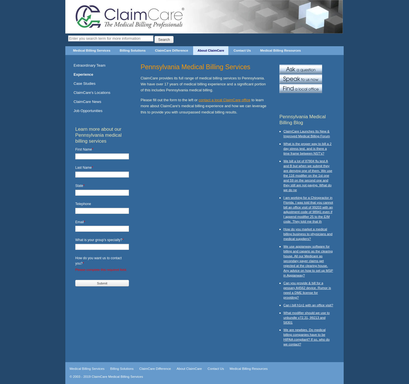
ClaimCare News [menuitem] (87, 102)
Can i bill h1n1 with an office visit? (308, 305)
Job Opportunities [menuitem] (88, 111)
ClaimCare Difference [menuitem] (171, 50)
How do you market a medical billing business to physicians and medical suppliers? (308, 233)
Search (164, 39)
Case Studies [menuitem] (84, 83)
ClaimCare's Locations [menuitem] (92, 92)
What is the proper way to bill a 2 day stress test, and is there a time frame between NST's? (307, 148)
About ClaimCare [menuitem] (210, 50)
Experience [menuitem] (83, 74)
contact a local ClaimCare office (224, 100)
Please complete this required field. (101, 269)
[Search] (110, 38)
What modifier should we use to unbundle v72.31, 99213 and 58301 (306, 317)
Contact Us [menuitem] (242, 50)
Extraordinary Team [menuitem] (89, 65)
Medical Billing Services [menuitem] (91, 50)
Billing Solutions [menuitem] (133, 50)
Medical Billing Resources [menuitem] (280, 50)
